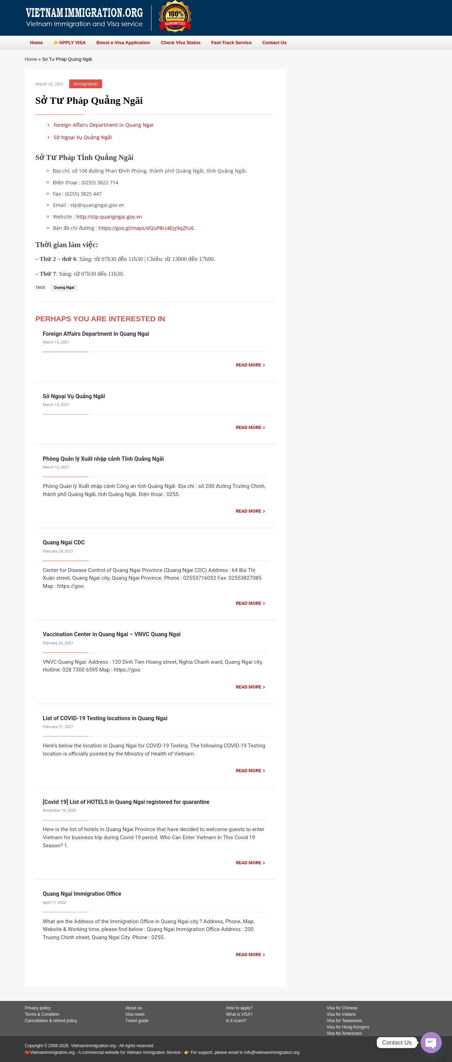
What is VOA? (239, 1014)
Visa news (134, 1014)
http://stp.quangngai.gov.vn (109, 216)
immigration (85, 83)
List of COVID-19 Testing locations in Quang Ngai (105, 718)
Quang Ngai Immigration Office (82, 893)
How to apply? (239, 1008)
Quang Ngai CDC (64, 542)
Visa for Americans (344, 1033)
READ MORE (248, 365)
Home (31, 59)
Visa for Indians (341, 1014)
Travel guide (137, 1020)
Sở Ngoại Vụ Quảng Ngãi (78, 137)
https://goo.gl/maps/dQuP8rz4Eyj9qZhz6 (146, 228)
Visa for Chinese (342, 1008)
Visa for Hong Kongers (348, 1027)
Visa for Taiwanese (344, 1020)
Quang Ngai (64, 287)
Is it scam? (236, 1020)
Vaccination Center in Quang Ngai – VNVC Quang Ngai (111, 634)
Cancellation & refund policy (51, 1020)
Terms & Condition (42, 1014)
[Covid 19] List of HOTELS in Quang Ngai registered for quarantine (126, 802)
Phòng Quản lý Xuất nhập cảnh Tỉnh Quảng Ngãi (104, 458)
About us (133, 1008)
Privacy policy (37, 1008)
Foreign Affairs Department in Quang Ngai (99, 124)
